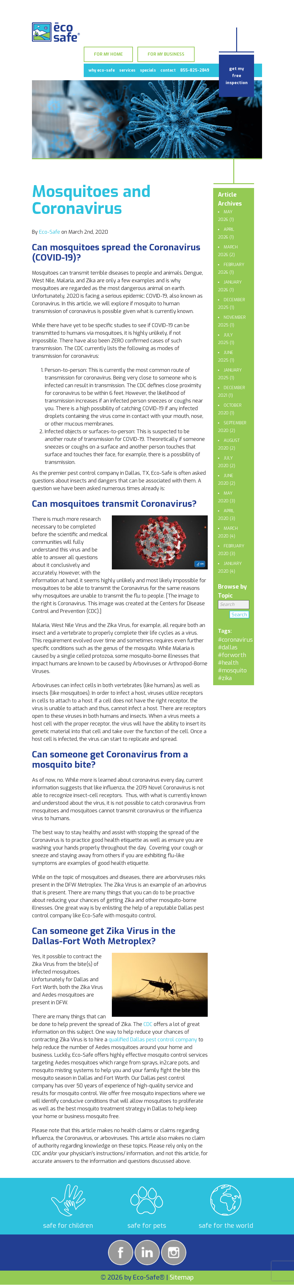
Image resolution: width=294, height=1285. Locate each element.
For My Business (166, 54)
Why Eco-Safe (102, 70)
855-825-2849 (194, 70)
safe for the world (226, 1225)
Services (127, 70)
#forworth (232, 655)
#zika (225, 678)
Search (239, 616)
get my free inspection (237, 75)
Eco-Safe (49, 232)
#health (228, 663)
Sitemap (182, 1277)
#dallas (227, 647)
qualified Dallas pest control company (153, 1039)
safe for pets (147, 1225)
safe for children (68, 1225)
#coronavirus (235, 640)
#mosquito (232, 670)
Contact (168, 70)
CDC (147, 1024)
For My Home (108, 54)
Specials (148, 70)
